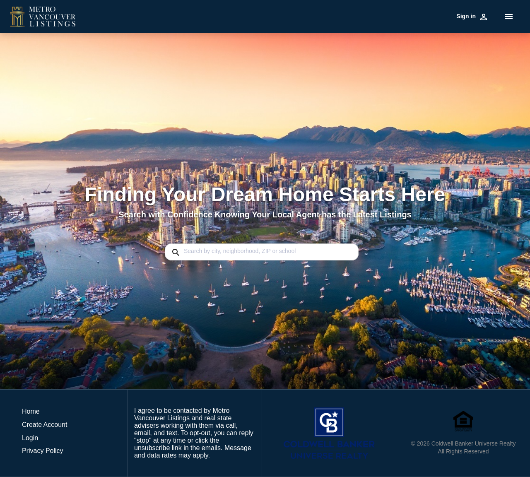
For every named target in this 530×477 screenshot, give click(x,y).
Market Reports (298, 15)
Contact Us (436, 15)
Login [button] (30, 437)
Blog (411, 15)
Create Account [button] (44, 424)
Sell (193, 15)
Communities (256, 15)
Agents (391, 15)
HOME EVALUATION (350, 15)
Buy (178, 15)
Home (463, 15)
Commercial (218, 15)
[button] (44, 440)
